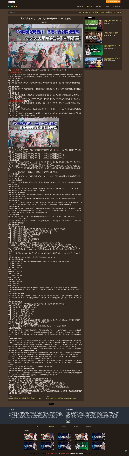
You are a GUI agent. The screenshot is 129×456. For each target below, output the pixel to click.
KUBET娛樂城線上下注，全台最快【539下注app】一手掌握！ (24, 398)
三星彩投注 (116, 6)
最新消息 (98, 6)
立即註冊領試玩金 (111, 1)
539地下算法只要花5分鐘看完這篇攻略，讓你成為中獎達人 (61, 398)
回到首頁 (80, 6)
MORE (11, 419)
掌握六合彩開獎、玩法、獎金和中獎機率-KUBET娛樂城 (106, 12)
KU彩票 (107, 6)
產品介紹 (89, 6)
